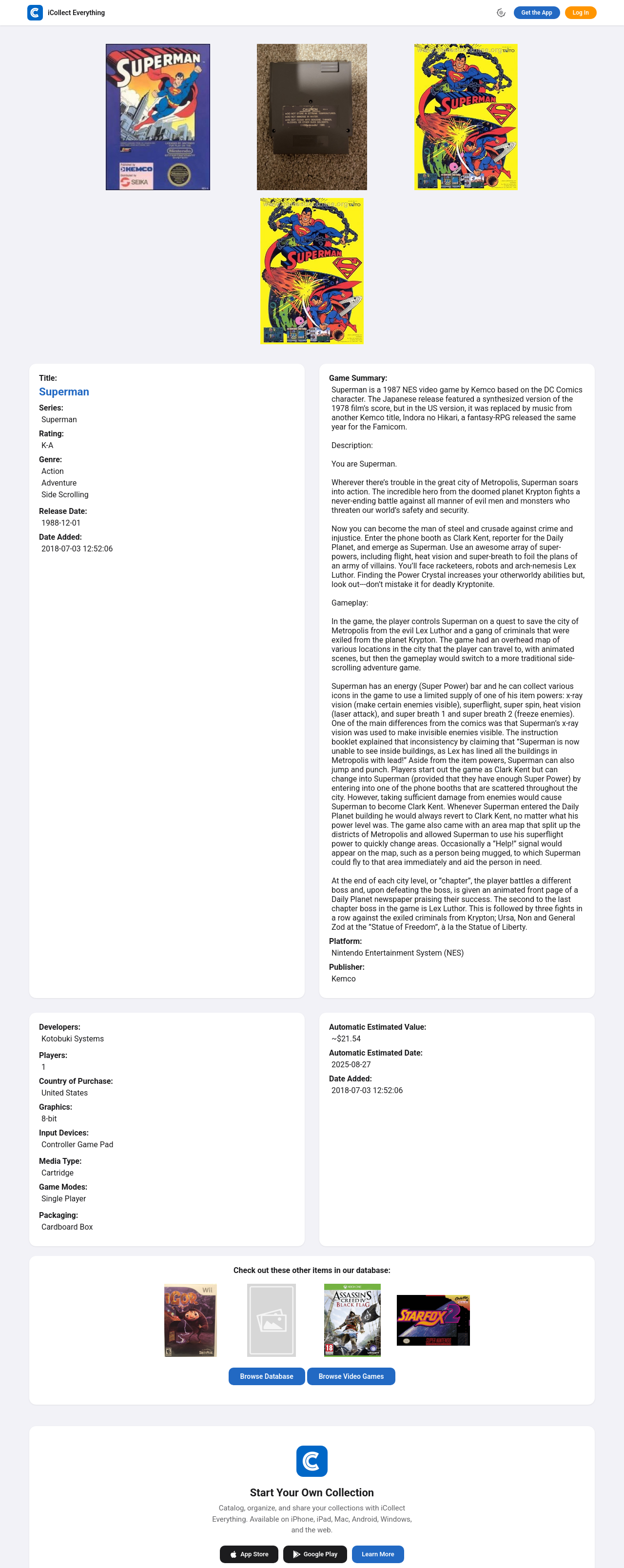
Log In (581, 12)
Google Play (315, 1554)
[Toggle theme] (501, 12)
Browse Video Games (351, 1376)
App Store (249, 1554)
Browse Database (266, 1376)
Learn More (378, 1554)
